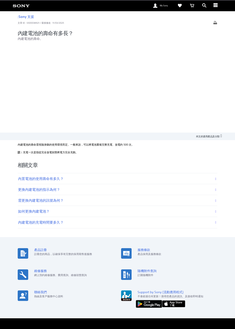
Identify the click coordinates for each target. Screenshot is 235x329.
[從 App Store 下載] (173, 216)
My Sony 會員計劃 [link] (130, 252)
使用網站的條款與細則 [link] (32, 309)
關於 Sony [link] (194, 284)
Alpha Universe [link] (129, 262)
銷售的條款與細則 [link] (52, 309)
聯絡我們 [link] (181, 284)
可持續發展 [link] (175, 252)
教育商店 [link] (76, 262)
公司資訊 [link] (207, 284)
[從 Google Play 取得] (150, 216)
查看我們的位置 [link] (31, 252)
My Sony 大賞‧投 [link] (80, 267)
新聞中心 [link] (174, 257)
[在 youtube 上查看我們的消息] (201, 293)
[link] (21, 5)
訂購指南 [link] (76, 257)
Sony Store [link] (77, 252)
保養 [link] (123, 257)
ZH (35, 293)
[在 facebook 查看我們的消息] (193, 293)
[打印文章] (215, 23)
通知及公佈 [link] (175, 262)
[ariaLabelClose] (216, 5)
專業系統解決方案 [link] (164, 284)
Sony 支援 (26, 17)
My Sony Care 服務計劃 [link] (133, 267)
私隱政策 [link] (66, 309)
